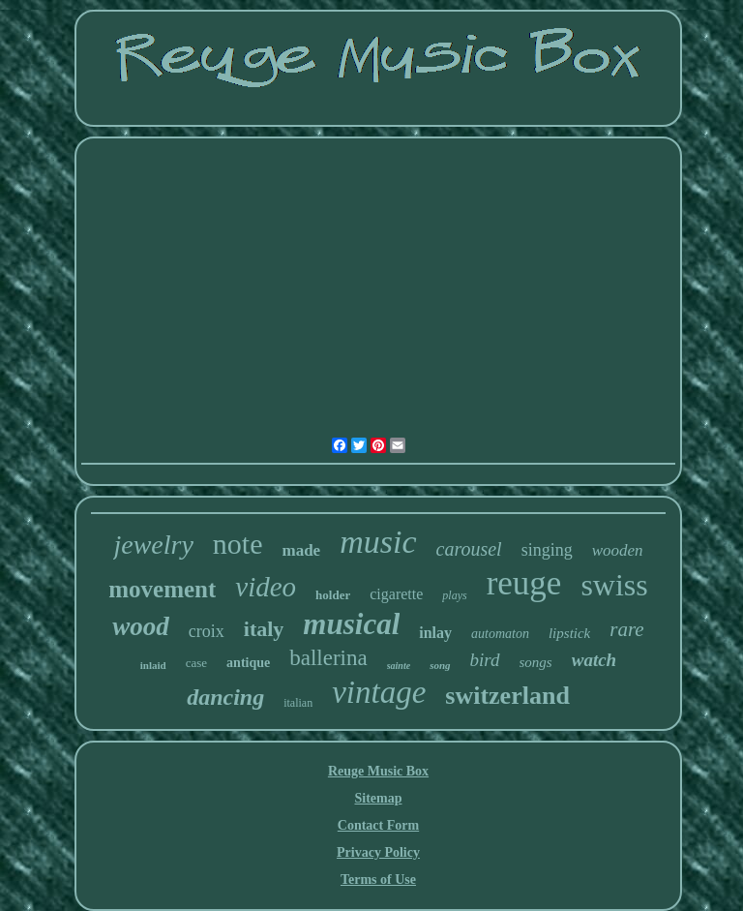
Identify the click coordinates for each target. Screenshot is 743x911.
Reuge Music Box (378, 771)
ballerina (328, 658)
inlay (435, 632)
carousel (469, 549)
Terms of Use (378, 879)
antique (248, 662)
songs (536, 662)
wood (140, 626)
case (196, 662)
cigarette (396, 594)
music (378, 542)
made (301, 550)
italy (264, 629)
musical (351, 624)
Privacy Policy (378, 852)
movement (162, 589)
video (265, 586)
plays (454, 595)
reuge (524, 583)
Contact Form (378, 825)
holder (332, 595)
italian (297, 703)
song (440, 665)
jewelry (153, 545)
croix (206, 631)
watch (594, 660)
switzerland (507, 696)
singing (547, 550)
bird (485, 660)
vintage (379, 692)
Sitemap (377, 798)
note (238, 544)
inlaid (153, 665)
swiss (613, 584)
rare (626, 629)
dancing (225, 697)
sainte (398, 665)
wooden (617, 550)
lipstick (569, 633)
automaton (500, 633)
